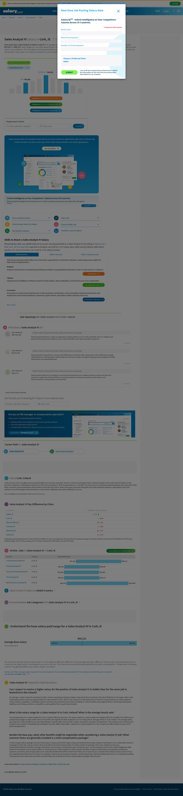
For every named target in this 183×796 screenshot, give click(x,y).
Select (65, 61)
